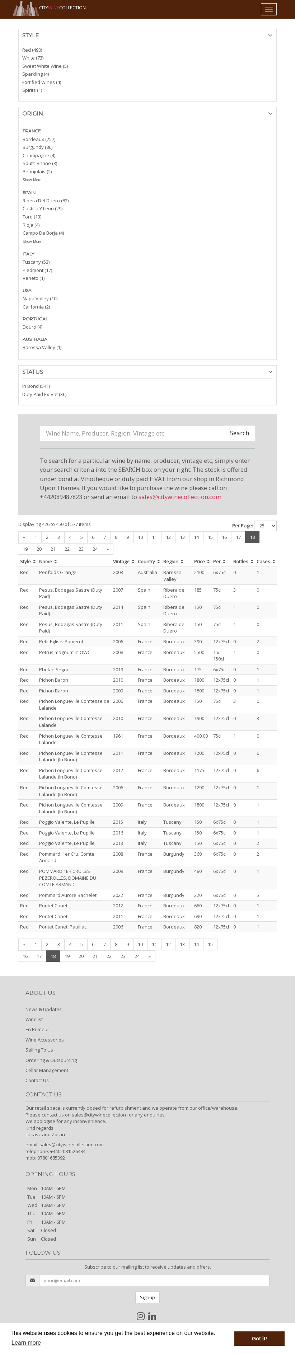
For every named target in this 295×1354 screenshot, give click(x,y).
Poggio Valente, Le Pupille (67, 822)
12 (168, 537)
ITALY (28, 254)
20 (39, 549)
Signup (147, 1297)
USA (27, 290)
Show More (32, 179)
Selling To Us (39, 1050)
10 (140, 537)
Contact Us (37, 1080)
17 (238, 537)
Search (239, 433)
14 (196, 537)
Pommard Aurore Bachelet (68, 895)
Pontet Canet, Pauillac (62, 926)
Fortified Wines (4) (41, 82)
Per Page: (242, 525)
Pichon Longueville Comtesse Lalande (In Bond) (71, 756)
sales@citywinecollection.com (180, 497)
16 (224, 537)
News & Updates (43, 1009)
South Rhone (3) (40, 163)
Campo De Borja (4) (43, 233)
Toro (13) (32, 216)
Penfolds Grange (57, 572)
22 (67, 549)
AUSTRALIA (35, 339)
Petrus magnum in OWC (64, 652)
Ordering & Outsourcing (51, 1060)
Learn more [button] (26, 1343)
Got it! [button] (259, 1338)
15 (210, 537)
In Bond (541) (36, 386)
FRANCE (32, 130)
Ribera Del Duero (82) (46, 200)
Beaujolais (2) (37, 171)
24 (95, 549)
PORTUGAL (35, 318)
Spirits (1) (32, 90)
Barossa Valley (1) (42, 347)
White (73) (32, 58)
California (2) (36, 307)
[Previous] (24, 537)
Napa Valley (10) (40, 298)
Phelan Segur (54, 669)
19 (25, 549)
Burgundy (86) (37, 147)
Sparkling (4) (35, 74)
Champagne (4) (39, 155)
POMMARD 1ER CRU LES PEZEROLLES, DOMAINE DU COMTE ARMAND (67, 878)
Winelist (34, 1019)
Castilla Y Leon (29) (42, 208)
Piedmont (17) (37, 270)
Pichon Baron (53, 680)
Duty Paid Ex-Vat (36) (44, 394)
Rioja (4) (31, 225)
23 (81, 549)
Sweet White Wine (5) (45, 66)
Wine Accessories (44, 1039)
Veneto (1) (34, 278)
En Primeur (37, 1029)
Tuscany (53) (36, 262)
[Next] (107, 549)
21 (53, 549)
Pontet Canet (53, 905)
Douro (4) (32, 327)
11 (154, 537)
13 (182, 537)
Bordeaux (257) (39, 139)
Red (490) (32, 50)
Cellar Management (46, 1070)
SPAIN (29, 192)
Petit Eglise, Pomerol (61, 641)
